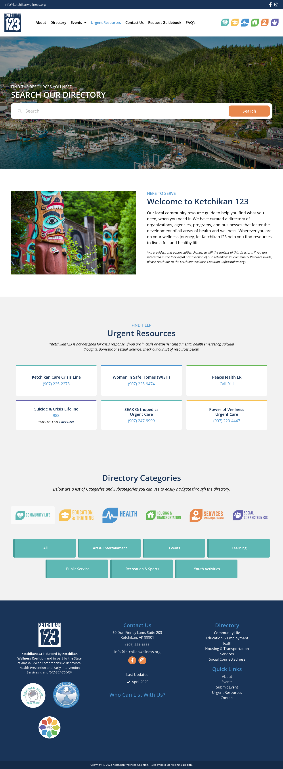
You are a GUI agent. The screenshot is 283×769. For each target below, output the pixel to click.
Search (249, 111)
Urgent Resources (106, 22)
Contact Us (134, 22)
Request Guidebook (164, 22)
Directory (58, 22)
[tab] (33, 515)
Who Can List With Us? (137, 694)
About (41, 22)
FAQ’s (190, 22)
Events (78, 23)
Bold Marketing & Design (176, 765)
